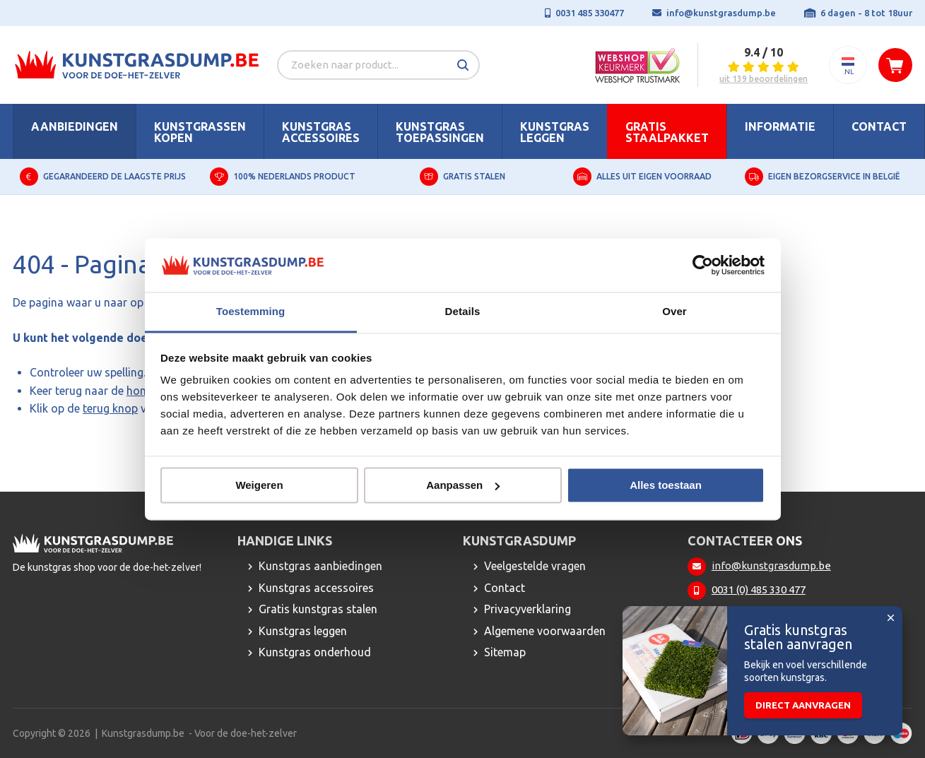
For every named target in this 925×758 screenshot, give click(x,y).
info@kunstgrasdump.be (721, 13)
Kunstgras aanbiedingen (320, 565)
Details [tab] (463, 312)
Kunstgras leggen (554, 132)
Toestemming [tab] (250, 312)
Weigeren (259, 485)
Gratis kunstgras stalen (318, 609)
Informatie (780, 126)
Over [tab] (674, 312)
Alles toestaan (666, 485)
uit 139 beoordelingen (763, 79)
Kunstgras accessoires (321, 132)
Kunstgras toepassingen (440, 132)
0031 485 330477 (589, 13)
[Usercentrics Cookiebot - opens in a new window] (703, 265)
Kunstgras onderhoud (315, 652)
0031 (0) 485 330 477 (759, 590)
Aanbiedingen (74, 126)
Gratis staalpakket (667, 132)
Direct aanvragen (803, 705)
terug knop (110, 408)
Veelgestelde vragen (535, 565)
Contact (879, 126)
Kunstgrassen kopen (200, 132)
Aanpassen (463, 485)
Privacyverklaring (527, 609)
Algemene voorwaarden (545, 630)
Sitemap (505, 652)
